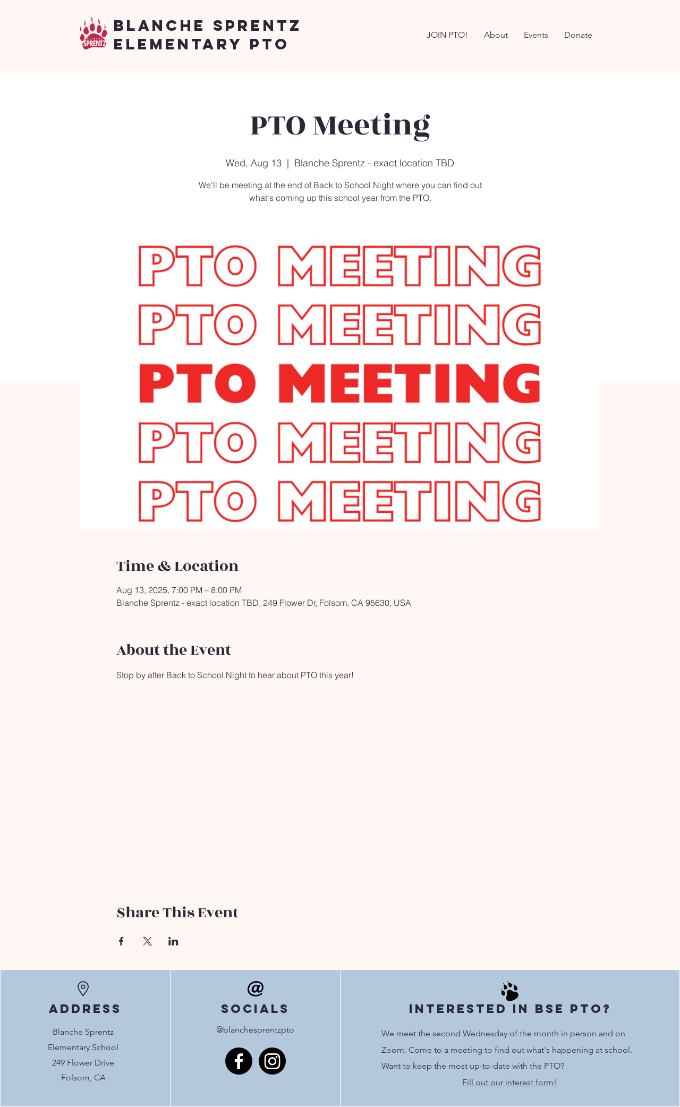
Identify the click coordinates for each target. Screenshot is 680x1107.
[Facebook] (238, 1061)
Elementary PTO (202, 44)
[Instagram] (272, 1061)
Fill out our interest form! (509, 1082)
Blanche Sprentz (208, 25)
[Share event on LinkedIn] (173, 941)
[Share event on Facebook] (121, 941)
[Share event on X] (147, 941)
